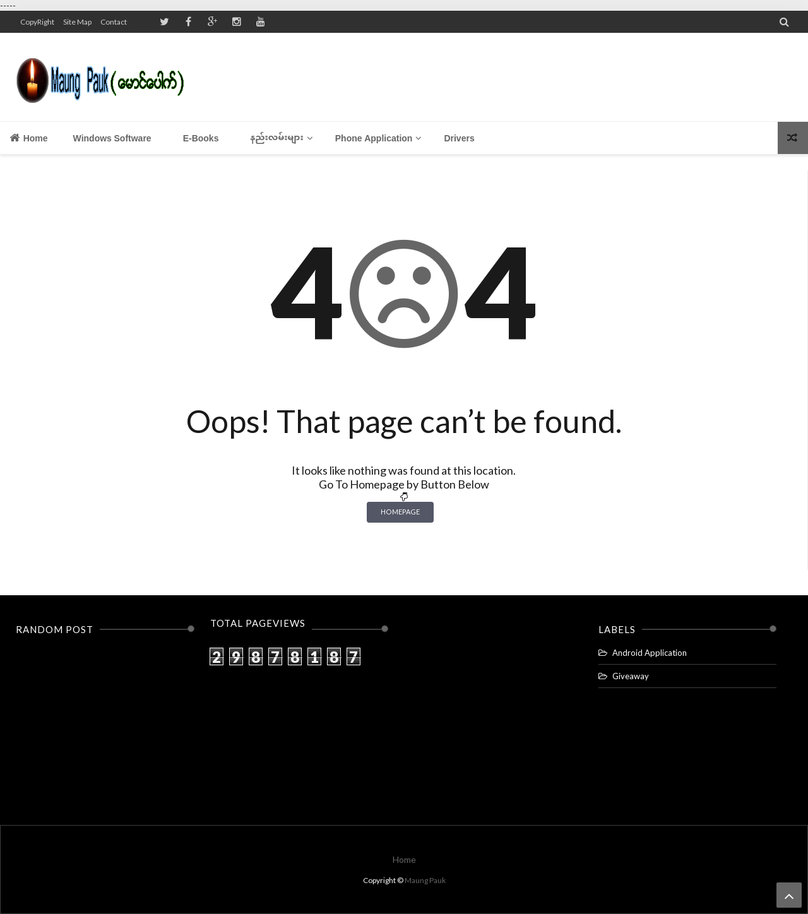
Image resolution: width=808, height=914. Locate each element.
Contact (113, 22)
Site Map (77, 22)
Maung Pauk (425, 880)
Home (28, 138)
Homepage (400, 511)
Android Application (649, 653)
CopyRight (37, 22)
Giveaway (630, 676)
